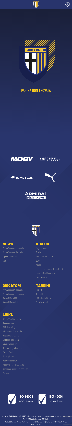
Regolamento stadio (11, 335)
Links (8, 314)
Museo (38, 264)
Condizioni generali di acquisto (15, 368)
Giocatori (12, 285)
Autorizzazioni (42, 302)
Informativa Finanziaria (45, 273)
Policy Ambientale (10, 360)
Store (38, 260)
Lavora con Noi (42, 277)
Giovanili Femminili (10, 302)
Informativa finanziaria (12, 331)
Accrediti (39, 293)
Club (4, 260)
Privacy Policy (8, 356)
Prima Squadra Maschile (13, 252)
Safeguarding (8, 322)
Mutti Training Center (44, 256)
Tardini (43, 285)
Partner (6, 372)
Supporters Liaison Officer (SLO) (49, 268)
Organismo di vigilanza (12, 318)
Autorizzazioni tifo (10, 343)
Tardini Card (8, 352)
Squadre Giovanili (10, 256)
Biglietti (39, 289)
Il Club (42, 243)
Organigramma (42, 248)
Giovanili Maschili (10, 298)
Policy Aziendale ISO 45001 (14, 364)
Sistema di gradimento (12, 347)
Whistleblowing (9, 327)
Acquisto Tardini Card (11, 339)
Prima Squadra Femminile (13, 248)
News (8, 243)
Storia (38, 252)
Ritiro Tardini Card (43, 298)
